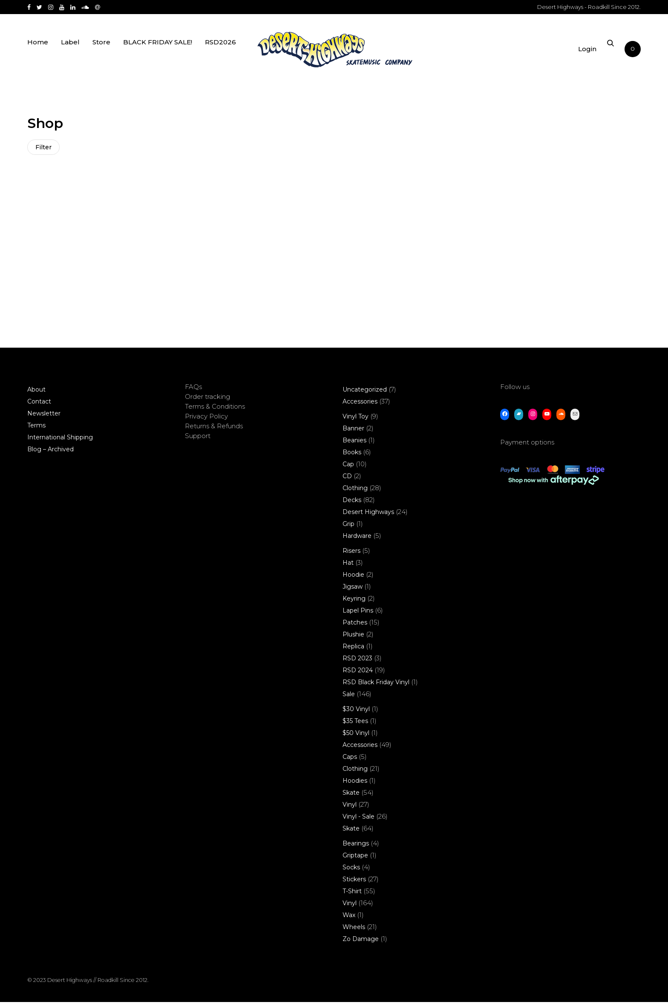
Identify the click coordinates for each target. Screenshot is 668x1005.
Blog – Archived (50, 452)
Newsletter (43, 416)
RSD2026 (220, 52)
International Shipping (60, 440)
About (36, 392)
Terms (36, 428)
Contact (39, 404)
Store (101, 52)
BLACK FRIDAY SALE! (157, 52)
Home (37, 52)
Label (70, 52)
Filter (44, 148)
